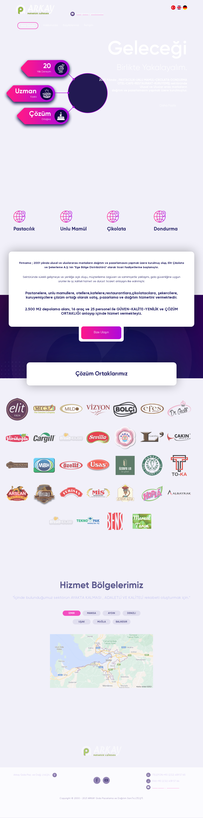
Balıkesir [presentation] (121, 619)
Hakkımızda (50, 25)
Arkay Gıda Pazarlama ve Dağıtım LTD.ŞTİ (35, 10)
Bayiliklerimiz (71, 25)
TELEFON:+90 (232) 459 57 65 (165, 772)
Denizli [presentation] (131, 611)
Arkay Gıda (101, 749)
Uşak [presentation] (82, 619)
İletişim (88, 25)
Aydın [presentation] (111, 611)
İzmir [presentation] (72, 611)
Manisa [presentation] (91, 611)
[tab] (72, 610)
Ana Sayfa (28, 25)
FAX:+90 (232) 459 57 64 (163, 778)
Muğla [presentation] (101, 619)
